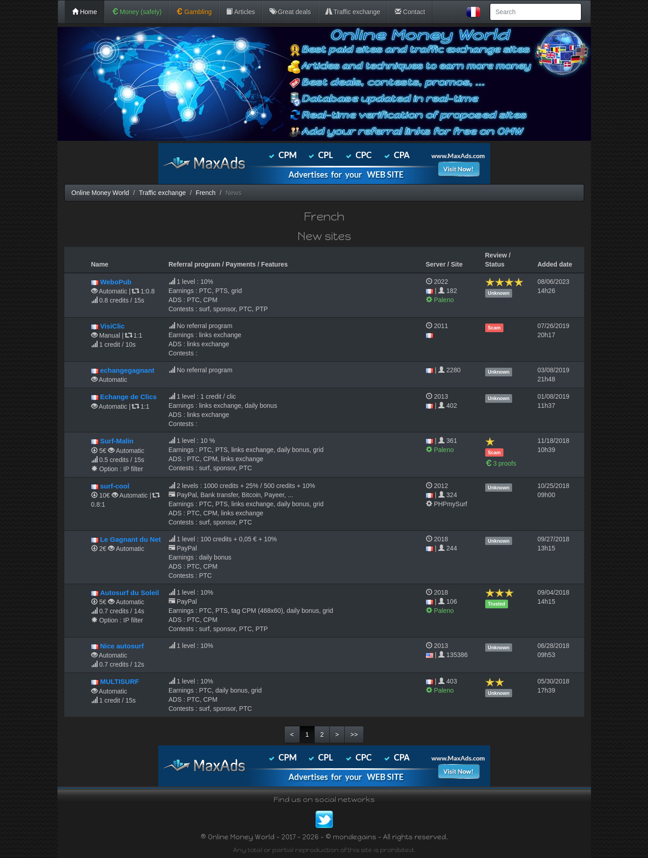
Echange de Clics (128, 397)
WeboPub (115, 282)
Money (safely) (137, 11)
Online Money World (101, 192)
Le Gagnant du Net (130, 539)
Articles (240, 11)
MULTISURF (119, 681)
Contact (410, 11)
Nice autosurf (122, 646)
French (206, 192)
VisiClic (112, 326)
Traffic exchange (353, 11)
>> (354, 734)
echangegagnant (127, 370)
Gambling (194, 11)
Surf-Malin (116, 441)
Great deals (290, 11)
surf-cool (114, 486)
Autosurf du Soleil (129, 592)
